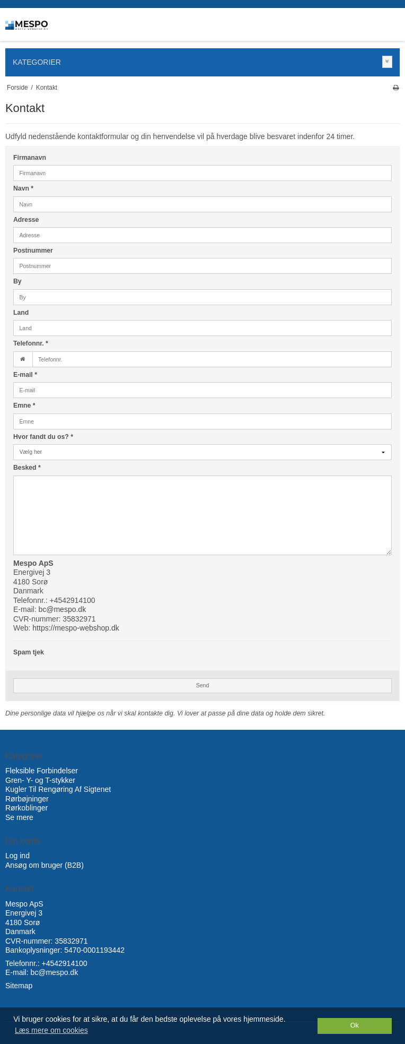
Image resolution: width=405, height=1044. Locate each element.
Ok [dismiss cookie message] (354, 1025)
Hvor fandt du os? (43, 437)
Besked (27, 467)
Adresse (26, 219)
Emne (24, 405)
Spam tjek (28, 652)
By (17, 281)
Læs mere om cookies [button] (51, 1030)
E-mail (25, 374)
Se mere (19, 817)
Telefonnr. (30, 343)
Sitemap (18, 985)
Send (202, 685)
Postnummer (33, 250)
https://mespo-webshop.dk (75, 628)
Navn (23, 188)
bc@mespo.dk (62, 609)
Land (21, 312)
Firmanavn (29, 157)
